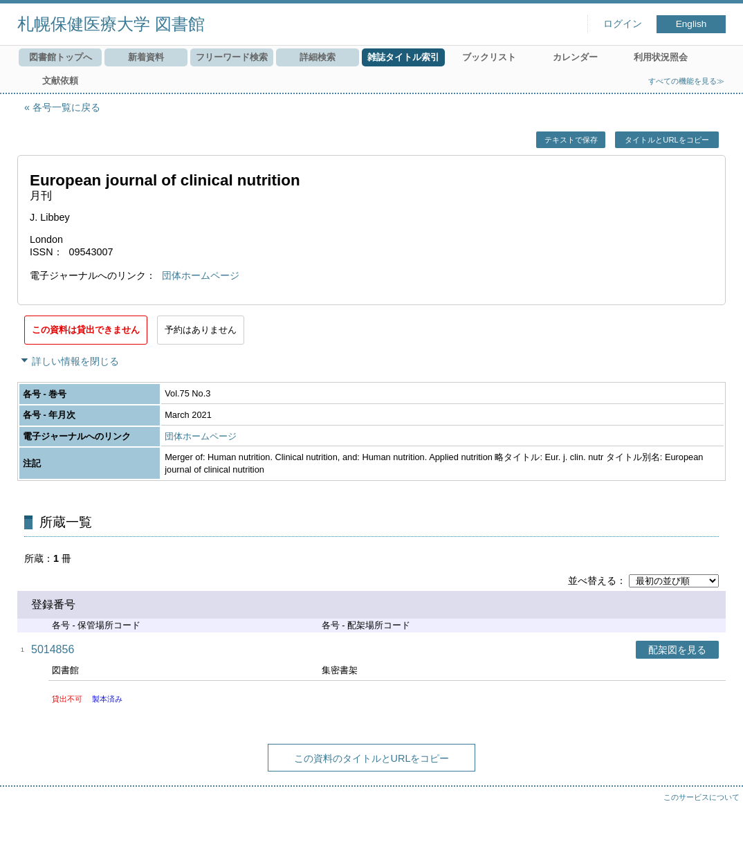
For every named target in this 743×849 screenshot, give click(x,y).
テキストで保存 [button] (571, 140)
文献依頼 (60, 80)
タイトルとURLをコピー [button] (666, 140)
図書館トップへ (60, 57)
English (691, 24)
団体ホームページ (200, 275)
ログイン (622, 24)
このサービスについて (701, 797)
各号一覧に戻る (66, 107)
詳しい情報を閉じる (75, 361)
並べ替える (592, 580)
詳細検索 (318, 57)
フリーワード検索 (232, 57)
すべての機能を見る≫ (686, 81)
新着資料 (146, 57)
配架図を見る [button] (677, 649)
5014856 (52, 649)
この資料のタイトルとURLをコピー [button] (372, 758)
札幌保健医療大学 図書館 (111, 24)
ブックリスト (489, 57)
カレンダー (575, 57)
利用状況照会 (661, 57)
